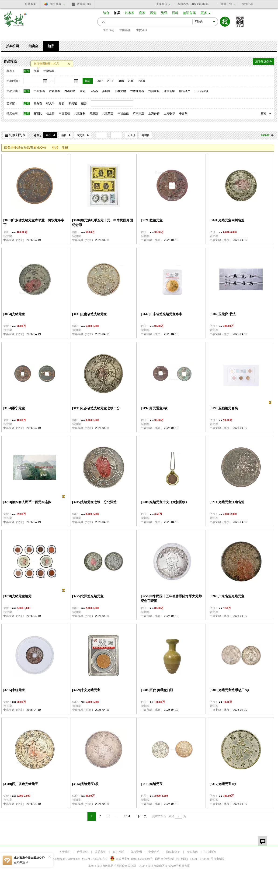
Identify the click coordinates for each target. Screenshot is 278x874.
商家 (142, 13)
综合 (106, 13)
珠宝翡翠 (169, 91)
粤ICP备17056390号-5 (94, 858)
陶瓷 (82, 91)
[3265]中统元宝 (14, 690)
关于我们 (64, 851)
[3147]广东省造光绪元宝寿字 (161, 314)
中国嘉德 (125, 30)
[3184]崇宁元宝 (14, 408)
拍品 (51, 46)
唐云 (61, 103)
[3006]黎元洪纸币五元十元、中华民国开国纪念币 (102, 223)
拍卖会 (33, 46)
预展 (36, 71)
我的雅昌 (55, 4)
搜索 (225, 22)
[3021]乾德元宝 (152, 220)
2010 (121, 81)
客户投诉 (118, 851)
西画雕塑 (70, 91)
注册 (65, 147)
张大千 (50, 103)
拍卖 (117, 13)
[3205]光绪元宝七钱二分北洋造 (94, 502)
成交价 (80, 135)
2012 (100, 81)
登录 (55, 147)
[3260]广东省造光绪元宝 (227, 596)
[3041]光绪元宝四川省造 (227, 220)
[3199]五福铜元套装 (224, 408)
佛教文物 (120, 91)
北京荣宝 (107, 113)
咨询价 (145, 135)
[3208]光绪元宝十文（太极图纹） (165, 502)
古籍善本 (54, 91)
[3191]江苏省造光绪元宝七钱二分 (96, 408)
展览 (153, 13)
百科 (175, 13)
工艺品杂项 (201, 91)
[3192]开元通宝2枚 (154, 408)
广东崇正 (138, 113)
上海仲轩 (154, 113)
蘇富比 (38, 113)
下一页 (142, 816)
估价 (64, 135)
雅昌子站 (226, 4)
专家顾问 (192, 851)
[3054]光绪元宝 (14, 314)
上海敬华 (169, 113)
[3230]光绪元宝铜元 (17, 596)
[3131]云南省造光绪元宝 (89, 314)
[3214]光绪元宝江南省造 (227, 502)
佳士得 (50, 113)
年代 (48, 135)
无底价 (131, 135)
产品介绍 (82, 851)
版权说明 (136, 851)
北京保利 (108, 30)
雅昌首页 (30, 4)
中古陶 (183, 113)
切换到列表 (17, 135)
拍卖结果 (49, 71)
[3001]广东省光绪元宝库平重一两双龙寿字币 (33, 223)
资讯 (164, 13)
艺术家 (130, 13)
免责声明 (154, 851)
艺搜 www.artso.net (15, 22)
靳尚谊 (73, 103)
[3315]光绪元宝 (152, 784)
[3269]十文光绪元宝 (86, 690)
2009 (131, 81)
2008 (142, 81)
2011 (110, 81)
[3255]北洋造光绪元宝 (88, 596)
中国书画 (39, 91)
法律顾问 (210, 851)
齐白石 (38, 103)
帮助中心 (247, 4)
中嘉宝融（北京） (14, 240)
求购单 (84, 4)
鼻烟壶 (106, 91)
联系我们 (100, 851)
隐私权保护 (173, 851)
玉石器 (94, 91)
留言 (262, 841)
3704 (127, 816)
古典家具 (154, 91)
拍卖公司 (12, 46)
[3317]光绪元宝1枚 (223, 784)
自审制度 (219, 858)
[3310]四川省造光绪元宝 (20, 784)
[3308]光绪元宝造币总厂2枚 (229, 690)
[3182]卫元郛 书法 (223, 314)
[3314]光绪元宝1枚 (85, 784)
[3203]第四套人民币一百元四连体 (27, 502)
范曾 (84, 103)
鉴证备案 (189, 13)
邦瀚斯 (94, 113)
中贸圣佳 (141, 30)
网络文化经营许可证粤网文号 (184, 858)
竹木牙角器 (137, 91)
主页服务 (161, 4)
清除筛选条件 (263, 61)
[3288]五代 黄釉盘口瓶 (157, 690)
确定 (87, 81)
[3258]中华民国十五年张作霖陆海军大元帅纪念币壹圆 (171, 598)
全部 (26, 71)
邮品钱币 (184, 91)
